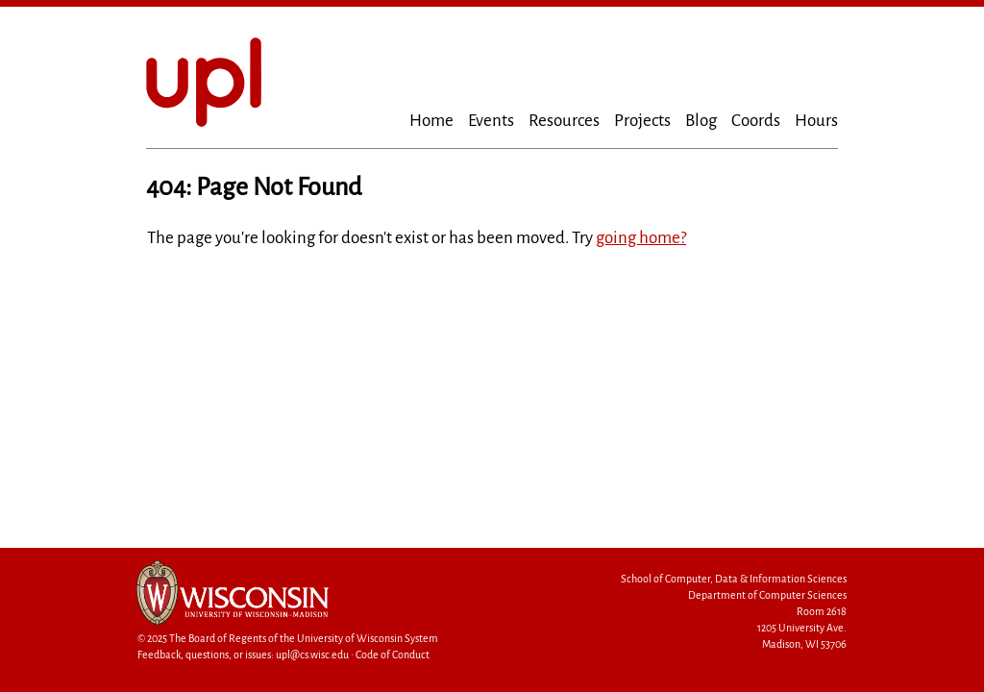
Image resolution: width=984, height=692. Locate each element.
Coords (755, 120)
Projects (642, 120)
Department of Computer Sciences (767, 595)
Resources (564, 120)
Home (431, 120)
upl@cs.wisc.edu (312, 655)
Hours (816, 120)
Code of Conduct (393, 655)
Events (491, 120)
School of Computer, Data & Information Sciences (734, 579)
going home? (641, 238)
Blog (701, 120)
